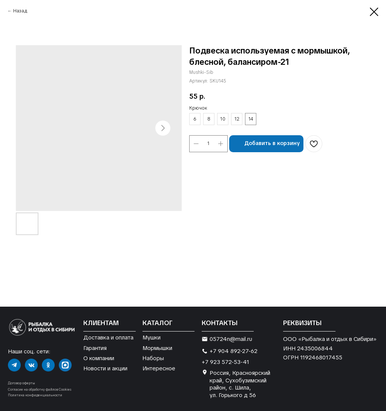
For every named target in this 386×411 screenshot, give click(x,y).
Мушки (151, 337)
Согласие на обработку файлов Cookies (39, 389)
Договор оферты (21, 383)
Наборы (153, 358)
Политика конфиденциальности (35, 395)
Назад (20, 11)
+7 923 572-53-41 (225, 361)
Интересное (158, 368)
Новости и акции (105, 368)
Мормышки (157, 347)
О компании (98, 358)
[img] (14, 365)
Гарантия (95, 347)
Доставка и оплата (108, 337)
